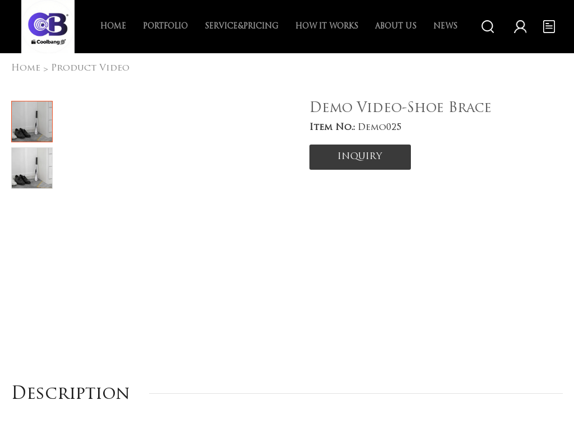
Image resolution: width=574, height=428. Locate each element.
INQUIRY (359, 156)
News (445, 26)
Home (113, 26)
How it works (326, 26)
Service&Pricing (242, 26)
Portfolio (165, 26)
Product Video (90, 68)
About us (395, 26)
